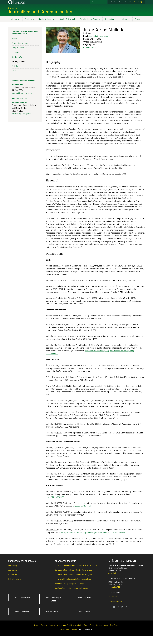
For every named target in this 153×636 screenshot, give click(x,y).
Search (136, 2)
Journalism (12, 570)
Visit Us (15, 66)
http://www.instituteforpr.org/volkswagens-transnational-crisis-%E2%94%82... (94, 532)
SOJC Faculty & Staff (53, 599)
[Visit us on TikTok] (126, 607)
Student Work (18, 57)
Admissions (15, 19)
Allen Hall (112, 573)
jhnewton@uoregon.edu (22, 113)
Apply (121, 2)
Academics (29, 19)
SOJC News (84, 611)
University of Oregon (122, 560)
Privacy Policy (89, 625)
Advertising (12, 565)
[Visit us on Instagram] (118, 607)
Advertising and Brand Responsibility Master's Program (76, 565)
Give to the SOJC (53, 611)
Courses (15, 52)
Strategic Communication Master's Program (71, 588)
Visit (126, 2)
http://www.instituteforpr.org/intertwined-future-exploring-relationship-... (90, 352)
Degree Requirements (21, 43)
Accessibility (77, 625)
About (106, 625)
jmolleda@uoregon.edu (99, 36)
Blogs (137, 19)
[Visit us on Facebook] (110, 607)
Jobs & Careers (111, 19)
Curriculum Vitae (90, 47)
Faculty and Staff (19, 61)
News (14, 70)
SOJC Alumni (84, 597)
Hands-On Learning (46, 19)
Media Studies (13, 574)
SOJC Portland (22, 611)
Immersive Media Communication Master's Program (74, 579)
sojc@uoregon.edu (115, 601)
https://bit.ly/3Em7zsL (82, 506)
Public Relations (14, 579)
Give (130, 2)
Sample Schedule (19, 47)
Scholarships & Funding (90, 19)
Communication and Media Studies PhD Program (73, 574)
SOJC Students (22, 597)
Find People (114, 625)
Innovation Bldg (114, 587)
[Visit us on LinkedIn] (122, 607)
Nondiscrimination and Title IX (60, 625)
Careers (99, 625)
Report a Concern (40, 625)
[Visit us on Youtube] (114, 607)
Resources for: (97, 2)
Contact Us (112, 596)
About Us (126, 19)
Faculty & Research (67, 19)
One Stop (114, 2)
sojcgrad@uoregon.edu (22, 93)
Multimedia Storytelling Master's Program (71, 583)
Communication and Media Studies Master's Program (25, 33)
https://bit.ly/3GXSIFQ (55, 497)
